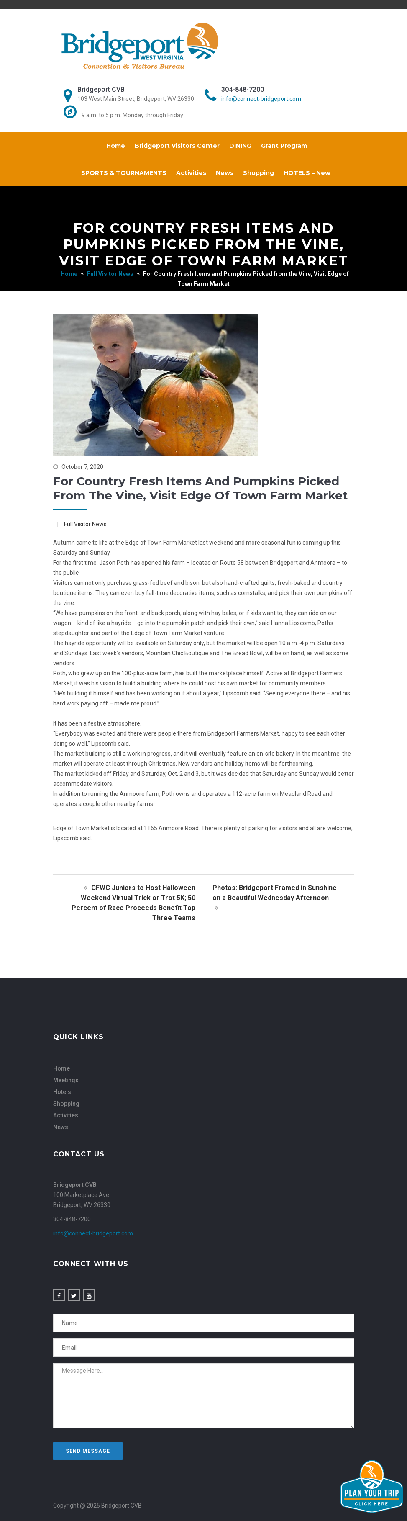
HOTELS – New (307, 173)
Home (115, 145)
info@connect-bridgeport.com (261, 98)
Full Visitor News (110, 273)
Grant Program (284, 145)
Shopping (258, 173)
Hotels (62, 1092)
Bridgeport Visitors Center (177, 145)
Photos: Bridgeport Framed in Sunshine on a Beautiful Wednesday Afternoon (274, 898)
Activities (191, 173)
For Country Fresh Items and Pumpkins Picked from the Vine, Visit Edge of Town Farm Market (200, 488)
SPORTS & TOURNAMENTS (123, 173)
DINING (240, 145)
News (224, 173)
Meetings (66, 1080)
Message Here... (203, 1395)
